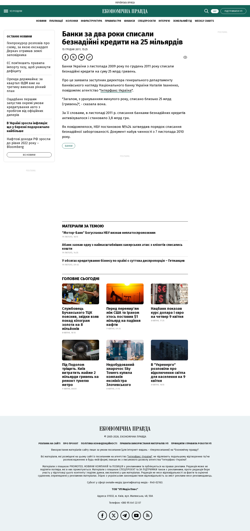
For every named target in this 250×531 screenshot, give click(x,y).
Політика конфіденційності (99, 443)
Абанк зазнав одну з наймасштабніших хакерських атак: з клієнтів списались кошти (122, 247)
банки (68, 145)
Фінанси (129, 20)
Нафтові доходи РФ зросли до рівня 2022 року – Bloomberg (28, 143)
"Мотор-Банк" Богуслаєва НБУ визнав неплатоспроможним (108, 233)
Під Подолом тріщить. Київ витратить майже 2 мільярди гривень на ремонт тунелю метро (80, 374)
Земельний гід (182, 20)
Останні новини (19, 36)
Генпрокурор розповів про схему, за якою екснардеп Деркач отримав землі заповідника (28, 49)
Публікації (56, 20)
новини (41, 20)
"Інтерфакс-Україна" (139, 456)
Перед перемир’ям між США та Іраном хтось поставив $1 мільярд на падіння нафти (123, 316)
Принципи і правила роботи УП (191, 443)
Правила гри (113, 20)
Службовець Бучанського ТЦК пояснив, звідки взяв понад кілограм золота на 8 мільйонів (80, 318)
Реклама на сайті (49, 443)
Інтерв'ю (164, 20)
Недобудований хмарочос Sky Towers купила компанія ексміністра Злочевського (120, 374)
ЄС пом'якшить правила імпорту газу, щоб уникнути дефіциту (28, 67)
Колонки (72, 20)
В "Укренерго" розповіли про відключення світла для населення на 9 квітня (168, 372)
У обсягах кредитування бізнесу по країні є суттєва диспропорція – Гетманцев (123, 261)
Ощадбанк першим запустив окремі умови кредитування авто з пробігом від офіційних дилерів (25, 107)
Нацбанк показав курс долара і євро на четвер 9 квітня (167, 312)
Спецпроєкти (147, 20)
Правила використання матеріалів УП (144, 443)
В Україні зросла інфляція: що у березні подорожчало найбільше (28, 127)
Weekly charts (204, 20)
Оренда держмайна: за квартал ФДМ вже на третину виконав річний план (26, 85)
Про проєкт (70, 443)
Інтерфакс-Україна (116, 90)
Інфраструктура (91, 20)
